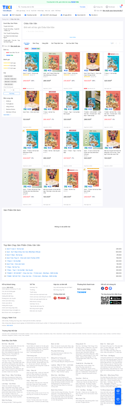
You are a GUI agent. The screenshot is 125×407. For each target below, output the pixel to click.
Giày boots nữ (33, 375)
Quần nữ (38, 346)
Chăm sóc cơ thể (10, 389)
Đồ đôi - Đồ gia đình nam (39, 362)
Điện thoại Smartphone (8, 377)
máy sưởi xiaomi (113, 398)
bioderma (46, 333)
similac (109, 333)
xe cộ (28, 10)
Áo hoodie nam (34, 361)
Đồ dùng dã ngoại (112, 359)
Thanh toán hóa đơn (81, 380)
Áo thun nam (30, 357)
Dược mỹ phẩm (17, 397)
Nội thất (59, 380)
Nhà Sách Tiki (80, 398)
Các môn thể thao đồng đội (111, 365)
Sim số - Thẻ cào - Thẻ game (90, 386)
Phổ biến (27, 43)
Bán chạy (36, 43)
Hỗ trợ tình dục (16, 395)
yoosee (100, 333)
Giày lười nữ (41, 375)
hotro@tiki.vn (16, 310)
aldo (64, 333)
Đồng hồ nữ (61, 360)
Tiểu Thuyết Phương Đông (11, 33)
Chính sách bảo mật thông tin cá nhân (40, 297)
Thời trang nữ (31, 344)
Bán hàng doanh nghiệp (36, 308)
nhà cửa (47, 10)
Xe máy (81, 393)
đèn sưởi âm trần (108, 403)
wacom (90, 333)
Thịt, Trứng (11, 361)
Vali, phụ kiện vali (68, 347)
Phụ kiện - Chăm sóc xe (82, 392)
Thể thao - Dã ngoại (84, 349)
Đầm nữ (33, 346)
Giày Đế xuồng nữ (37, 377)
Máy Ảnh (115, 386)
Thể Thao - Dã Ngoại (107, 355)
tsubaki (27, 335)
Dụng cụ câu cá (108, 364)
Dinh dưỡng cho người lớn (12, 352)
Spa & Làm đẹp (87, 382)
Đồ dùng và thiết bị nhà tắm (62, 382)
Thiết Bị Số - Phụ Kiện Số (84, 363)
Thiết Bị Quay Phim (110, 385)
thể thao (58, 10)
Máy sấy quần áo (109, 352)
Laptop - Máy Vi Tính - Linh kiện (62, 365)
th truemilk (22, 333)
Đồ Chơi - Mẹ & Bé (8, 344)
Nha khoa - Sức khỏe (86, 385)
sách (52, 10)
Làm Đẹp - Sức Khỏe (9, 384)
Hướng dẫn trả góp (7, 305)
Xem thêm (7, 115)
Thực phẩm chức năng (11, 387)
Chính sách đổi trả (7, 303)
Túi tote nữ (37, 394)
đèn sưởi (108, 392)
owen (31, 333)
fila (23, 335)
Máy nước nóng (111, 350)
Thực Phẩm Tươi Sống (9, 359)
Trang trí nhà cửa (56, 377)
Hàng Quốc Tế (80, 344)
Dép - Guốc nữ (39, 372)
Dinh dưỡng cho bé (10, 350)
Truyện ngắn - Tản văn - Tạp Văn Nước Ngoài (12, 41)
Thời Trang (91, 346)
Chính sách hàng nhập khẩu (9, 307)
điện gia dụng (20, 10)
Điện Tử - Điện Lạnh (107, 344)
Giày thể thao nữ (114, 368)
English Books (85, 402)
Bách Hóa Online (57, 390)
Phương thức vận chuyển (9, 298)
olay (104, 333)
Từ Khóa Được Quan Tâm (108, 390)
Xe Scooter (91, 393)
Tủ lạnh (106, 347)
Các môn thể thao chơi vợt (111, 366)
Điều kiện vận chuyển (36, 311)
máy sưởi (102, 392)
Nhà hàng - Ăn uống (85, 383)
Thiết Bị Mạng (61, 370)
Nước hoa (8, 395)
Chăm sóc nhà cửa (12, 372)
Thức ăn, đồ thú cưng (11, 370)
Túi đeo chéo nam (36, 400)
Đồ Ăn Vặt (57, 397)
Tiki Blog (32, 290)
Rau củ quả (8, 362)
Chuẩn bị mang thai (10, 355)
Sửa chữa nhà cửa (59, 379)
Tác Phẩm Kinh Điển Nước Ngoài (11, 36)
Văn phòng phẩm (90, 400)
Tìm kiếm (82, 7)
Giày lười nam (30, 382)
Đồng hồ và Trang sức (58, 358)
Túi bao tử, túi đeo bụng (41, 401)
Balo (52, 346)
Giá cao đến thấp (72, 43)
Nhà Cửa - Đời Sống (58, 375)
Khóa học (90, 380)
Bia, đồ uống (8, 367)
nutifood (74, 333)
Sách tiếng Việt (80, 400)
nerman (84, 333)
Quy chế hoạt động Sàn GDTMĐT (63, 287)
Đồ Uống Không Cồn (61, 398)
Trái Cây (4, 361)
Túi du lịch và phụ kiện (61, 346)
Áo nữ (28, 346)
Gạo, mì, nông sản (11, 365)
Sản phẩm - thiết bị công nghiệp (87, 356)
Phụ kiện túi (44, 394)
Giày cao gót (30, 372)
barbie (27, 333)
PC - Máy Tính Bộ (59, 372)
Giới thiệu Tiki (33, 287)
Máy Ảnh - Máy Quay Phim (109, 375)
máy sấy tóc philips (112, 393)
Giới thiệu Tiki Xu (34, 304)
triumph (69, 333)
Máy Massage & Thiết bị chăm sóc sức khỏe (13, 389)
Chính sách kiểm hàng (8, 300)
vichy (19, 335)
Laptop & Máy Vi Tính (89, 355)
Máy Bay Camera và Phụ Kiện (111, 385)
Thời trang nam (32, 355)
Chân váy (38, 349)
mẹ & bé (33, 10)
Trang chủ (99, 7)
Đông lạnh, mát (14, 364)
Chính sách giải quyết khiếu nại (38, 299)
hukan (15, 335)
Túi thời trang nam (33, 398)
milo (54, 333)
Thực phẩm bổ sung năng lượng (111, 369)
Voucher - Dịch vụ (82, 378)
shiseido (4, 335)
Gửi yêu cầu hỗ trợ (7, 293)
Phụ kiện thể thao (111, 361)
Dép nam (35, 384)
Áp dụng (11, 93)
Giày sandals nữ (36, 374)
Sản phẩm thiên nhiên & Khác (12, 391)
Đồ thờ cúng (57, 385)
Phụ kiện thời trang (57, 351)
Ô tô (85, 393)
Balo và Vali (55, 344)
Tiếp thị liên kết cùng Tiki (37, 306)
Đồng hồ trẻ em (69, 361)
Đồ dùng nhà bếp (7, 402)
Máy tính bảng (10, 380)
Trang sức (54, 360)
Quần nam (37, 357)
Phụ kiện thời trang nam (61, 353)
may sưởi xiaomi (109, 397)
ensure (36, 333)
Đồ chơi (19, 346)
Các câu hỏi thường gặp (8, 291)
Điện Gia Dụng (7, 400)
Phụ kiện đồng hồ (59, 361)
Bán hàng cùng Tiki (59, 290)
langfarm (10, 335)
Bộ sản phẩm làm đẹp (12, 396)
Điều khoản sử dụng (35, 301)
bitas (118, 333)
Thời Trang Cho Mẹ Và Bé (9, 346)
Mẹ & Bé (86, 352)
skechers (59, 333)
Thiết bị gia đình (17, 402)
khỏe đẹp (41, 10)
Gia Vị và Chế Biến (59, 395)
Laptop (67, 372)
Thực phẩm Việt (16, 362)
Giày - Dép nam (32, 380)
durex (41, 333)
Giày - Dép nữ (31, 370)
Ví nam (28, 400)
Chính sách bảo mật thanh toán (38, 294)
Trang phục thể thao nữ (106, 357)
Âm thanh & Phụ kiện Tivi (107, 346)
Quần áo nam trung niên (36, 365)
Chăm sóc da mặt (7, 386)
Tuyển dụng (33, 292)
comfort (114, 333)
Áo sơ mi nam (37, 359)
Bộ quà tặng (59, 400)
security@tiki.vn (15, 312)
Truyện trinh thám (8, 26)
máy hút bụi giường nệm (110, 399)
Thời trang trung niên (36, 352)
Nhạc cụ (64, 385)
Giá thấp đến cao (57, 43)
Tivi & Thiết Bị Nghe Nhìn (86, 357)
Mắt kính (66, 353)
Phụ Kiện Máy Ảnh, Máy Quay (108, 377)
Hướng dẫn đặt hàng (7, 296)
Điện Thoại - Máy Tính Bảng (11, 375)
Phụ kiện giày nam (35, 386)
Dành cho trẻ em (10, 368)
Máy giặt (106, 349)
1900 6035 (10, 325)
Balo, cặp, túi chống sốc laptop (62, 346)
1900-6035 (10, 287)
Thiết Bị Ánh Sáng (111, 379)
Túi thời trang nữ (32, 391)
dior (8, 333)
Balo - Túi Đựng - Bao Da (111, 382)
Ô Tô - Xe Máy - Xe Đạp (84, 390)
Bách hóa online (84, 354)
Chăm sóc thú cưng (56, 392)
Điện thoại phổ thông (11, 379)
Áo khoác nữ (39, 347)
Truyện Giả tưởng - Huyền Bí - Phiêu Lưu (11, 29)
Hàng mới (45, 43)
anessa (95, 333)
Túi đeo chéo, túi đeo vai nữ (34, 393)
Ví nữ (44, 393)
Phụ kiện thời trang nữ (57, 353)
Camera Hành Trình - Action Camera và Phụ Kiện (111, 380)
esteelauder (14, 333)
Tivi (105, 350)
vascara (4, 333)
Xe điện (92, 392)
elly (51, 333)
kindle (79, 333)
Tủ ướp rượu (118, 352)
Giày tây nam (38, 382)
